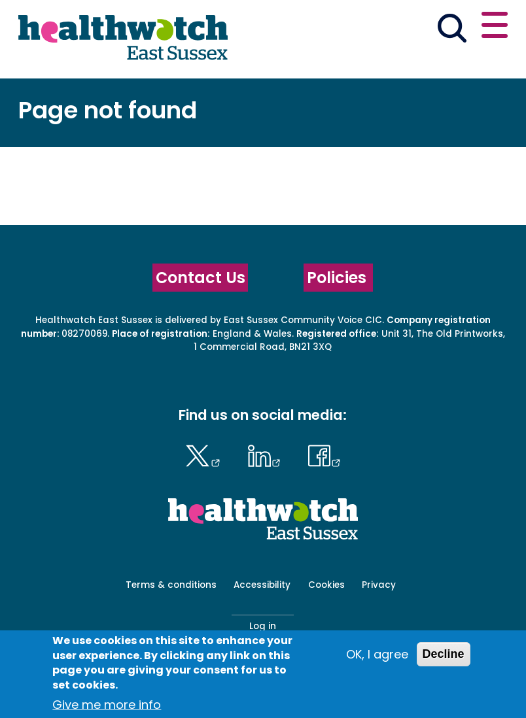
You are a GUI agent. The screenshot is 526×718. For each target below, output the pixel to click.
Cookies (326, 585)
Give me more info (106, 704)
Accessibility (262, 585)
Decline (444, 653)
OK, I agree (377, 654)
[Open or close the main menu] (495, 27)
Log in (262, 626)
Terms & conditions (171, 585)
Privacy (379, 585)
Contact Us (200, 277)
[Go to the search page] (452, 30)
